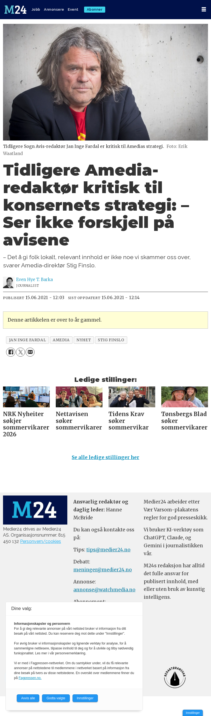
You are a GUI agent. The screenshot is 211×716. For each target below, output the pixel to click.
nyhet (83, 340)
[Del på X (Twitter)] (20, 352)
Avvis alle (28, 698)
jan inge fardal (27, 340)
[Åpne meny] (204, 9)
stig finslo (111, 340)
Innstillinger (193, 712)
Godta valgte (55, 698)
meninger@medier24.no (102, 570)
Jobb (36, 9)
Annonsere (54, 9)
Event (73, 9)
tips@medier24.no (108, 550)
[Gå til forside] (15, 9)
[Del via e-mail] (30, 352)
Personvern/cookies (40, 541)
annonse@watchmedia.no (104, 590)
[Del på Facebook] (10, 352)
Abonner (95, 9)
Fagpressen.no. (30, 678)
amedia (61, 340)
